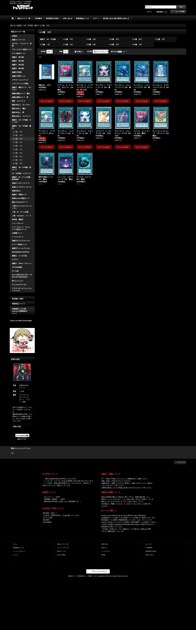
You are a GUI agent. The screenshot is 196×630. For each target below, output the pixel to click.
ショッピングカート (19, 551)
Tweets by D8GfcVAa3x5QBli (21, 321)
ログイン (149, 12)
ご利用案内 (148, 547)
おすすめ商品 (61, 554)
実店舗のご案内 (17, 299)
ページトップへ (181, 462)
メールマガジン (106, 551)
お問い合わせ (149, 554)
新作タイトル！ (62, 551)
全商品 (14, 36)
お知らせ (104, 547)
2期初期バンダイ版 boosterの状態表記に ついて (22, 311)
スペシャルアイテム (63, 547)
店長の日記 (17, 427)
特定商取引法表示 (150, 551)
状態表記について (18, 304)
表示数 (43, 51)
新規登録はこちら (162, 12)
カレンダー (148, 544)
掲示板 (103, 554)
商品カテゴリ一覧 (62, 544)
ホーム (15, 544)
